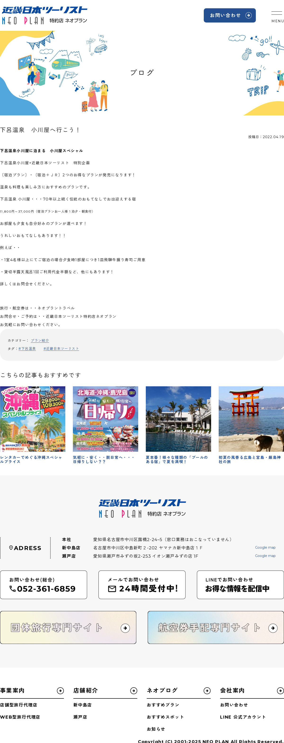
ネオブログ (162, 690)
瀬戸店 (80, 717)
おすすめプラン (163, 705)
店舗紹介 (85, 690)
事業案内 (12, 690)
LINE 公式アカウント (243, 717)
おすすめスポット (165, 717)
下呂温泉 (28, 348)
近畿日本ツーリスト (62, 348)
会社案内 (232, 690)
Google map (265, 548)
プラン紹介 (40, 340)
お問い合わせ (225, 15)
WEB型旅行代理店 (20, 717)
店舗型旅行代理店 (18, 705)
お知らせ (156, 729)
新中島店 (82, 705)
